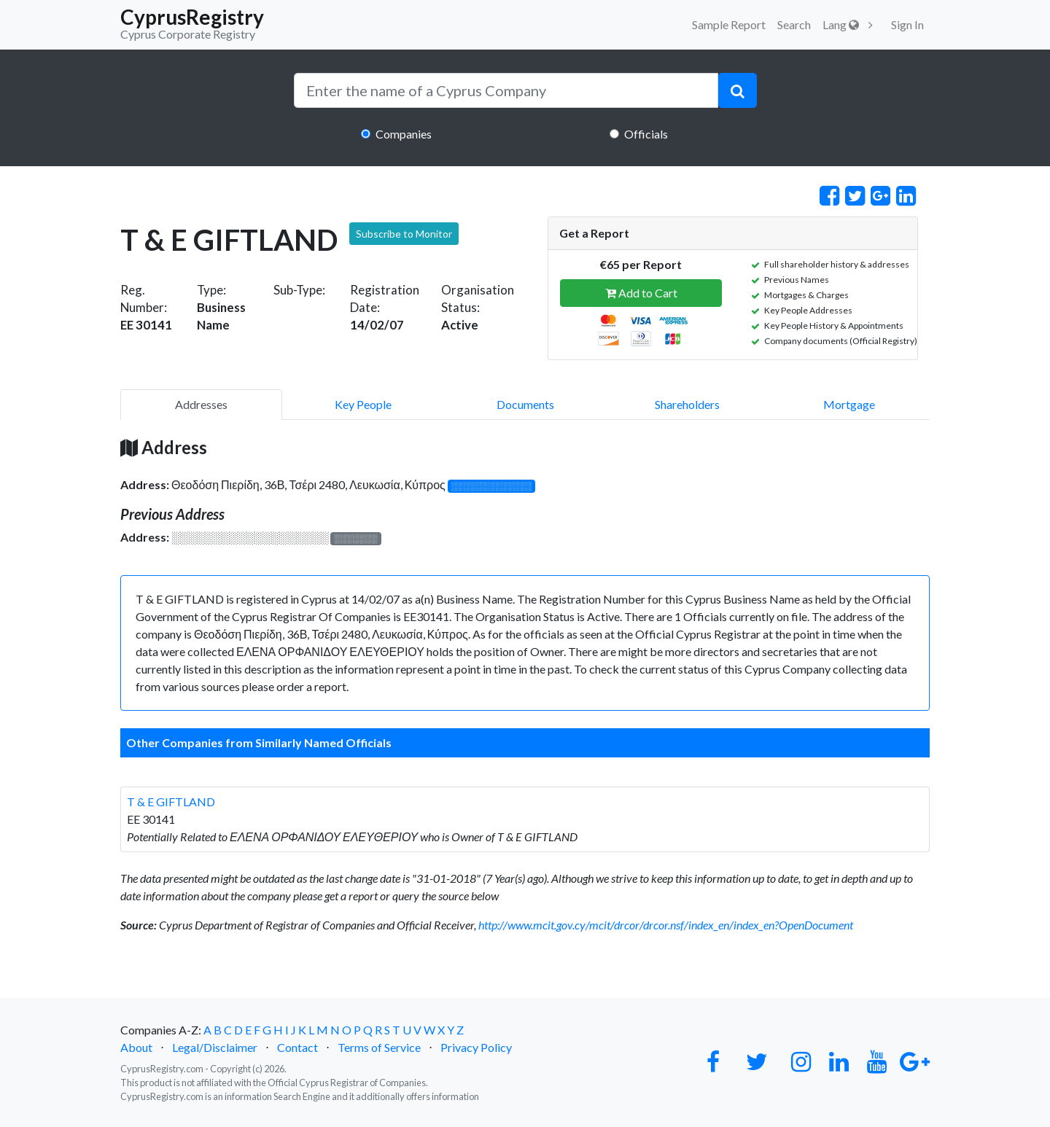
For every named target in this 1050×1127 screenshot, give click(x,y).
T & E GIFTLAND (171, 801)
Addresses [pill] (201, 404)
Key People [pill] (363, 404)
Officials (646, 134)
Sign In (907, 24)
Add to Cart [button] (641, 293)
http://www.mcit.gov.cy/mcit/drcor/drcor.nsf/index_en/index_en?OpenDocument (665, 925)
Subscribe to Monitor (404, 233)
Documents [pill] (525, 404)
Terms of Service (379, 1047)
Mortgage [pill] (849, 404)
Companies (404, 134)
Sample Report (729, 24)
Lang (840, 24)
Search (794, 24)
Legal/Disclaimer (214, 1047)
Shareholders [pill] (687, 404)
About (136, 1047)
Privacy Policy (476, 1047)
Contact (297, 1047)
